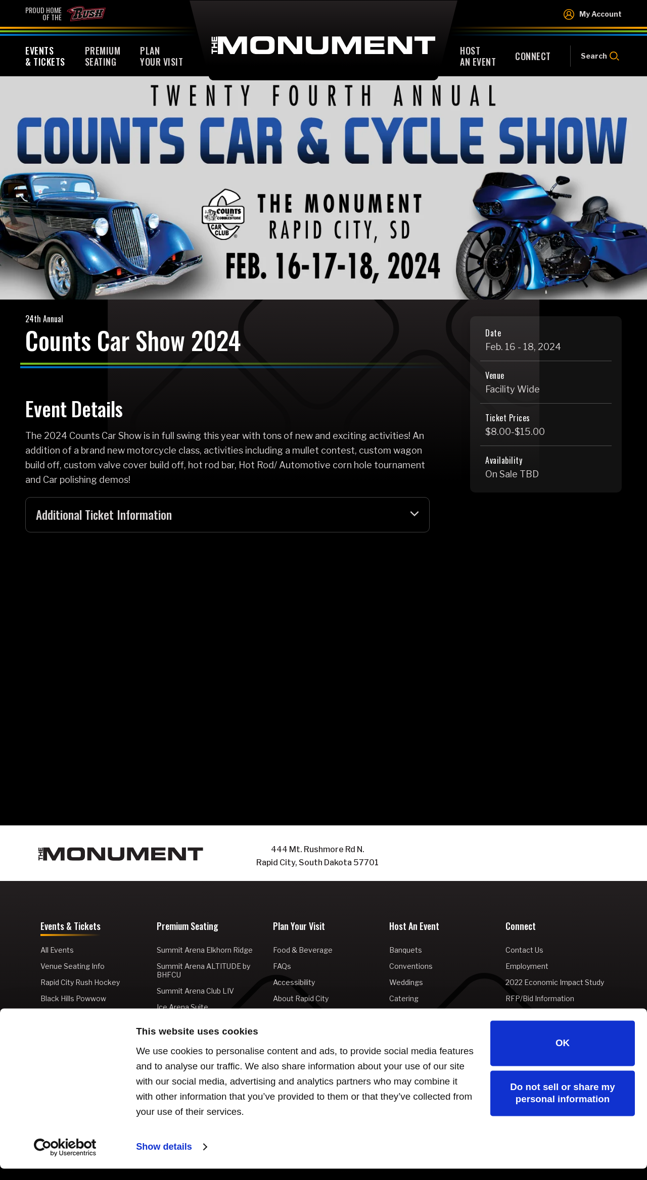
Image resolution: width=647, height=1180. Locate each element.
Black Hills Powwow (73, 999)
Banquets (405, 951)
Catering (404, 999)
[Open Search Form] (596, 56)
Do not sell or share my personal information (562, 1104)
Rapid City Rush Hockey (80, 983)
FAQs (282, 967)
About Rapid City (301, 999)
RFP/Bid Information (539, 999)
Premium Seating (187, 927)
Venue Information (304, 1015)
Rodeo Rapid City (69, 1015)
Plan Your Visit (299, 927)
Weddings (406, 983)
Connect (520, 927)
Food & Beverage (303, 951)
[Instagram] (515, 857)
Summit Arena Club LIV (195, 992)
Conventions (411, 967)
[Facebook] (495, 857)
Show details (165, 1158)
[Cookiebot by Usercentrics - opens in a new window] (65, 1158)
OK (563, 1054)
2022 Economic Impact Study (554, 983)
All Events (57, 951)
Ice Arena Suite (182, 1008)
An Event (478, 56)
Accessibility (294, 983)
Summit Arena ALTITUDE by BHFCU (203, 971)
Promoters (408, 1015)
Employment (526, 967)
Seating (103, 56)
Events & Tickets (70, 927)
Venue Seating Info (72, 967)
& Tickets (45, 56)
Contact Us (524, 951)
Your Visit (161, 56)
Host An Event (414, 927)
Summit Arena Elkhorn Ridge (205, 951)
